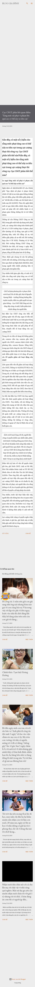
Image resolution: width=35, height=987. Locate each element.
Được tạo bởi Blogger (17, 979)
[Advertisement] (17, 23)
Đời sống (5, 533)
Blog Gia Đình (10, 3)
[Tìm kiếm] (27, 3)
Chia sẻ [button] (28, 533)
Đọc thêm (29, 639)
